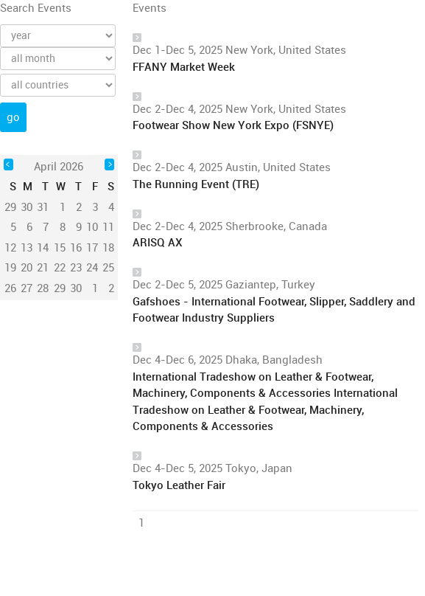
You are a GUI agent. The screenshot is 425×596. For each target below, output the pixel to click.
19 (10, 267)
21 (43, 267)
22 (60, 267)
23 (76, 267)
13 (26, 247)
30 (76, 288)
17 (92, 247)
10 (92, 227)
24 (92, 267)
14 (43, 247)
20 (26, 267)
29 (60, 288)
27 (26, 288)
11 (108, 227)
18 (108, 247)
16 (76, 247)
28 (43, 288)
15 (60, 247)
